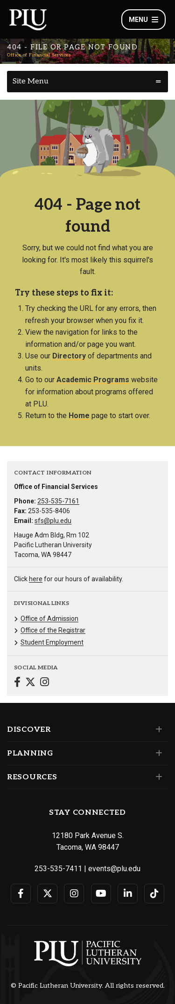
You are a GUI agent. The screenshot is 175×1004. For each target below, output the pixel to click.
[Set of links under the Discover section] (157, 729)
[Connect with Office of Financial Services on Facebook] (17, 683)
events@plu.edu (114, 868)
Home (79, 415)
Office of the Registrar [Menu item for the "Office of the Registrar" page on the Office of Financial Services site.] (53, 630)
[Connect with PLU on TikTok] (154, 893)
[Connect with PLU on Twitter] (47, 893)
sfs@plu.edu (53, 520)
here (35, 579)
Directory (69, 355)
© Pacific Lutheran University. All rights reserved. (88, 986)
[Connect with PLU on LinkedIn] (128, 893)
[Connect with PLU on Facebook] (21, 893)
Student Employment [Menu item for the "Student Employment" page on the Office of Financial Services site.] (52, 642)
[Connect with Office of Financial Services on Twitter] (30, 683)
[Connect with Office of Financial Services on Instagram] (44, 683)
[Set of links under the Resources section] (157, 777)
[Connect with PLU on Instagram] (74, 893)
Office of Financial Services (38, 55)
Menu (143, 19)
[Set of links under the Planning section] (157, 753)
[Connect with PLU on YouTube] (101, 893)
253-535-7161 (58, 501)
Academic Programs (92, 379)
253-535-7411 (58, 868)
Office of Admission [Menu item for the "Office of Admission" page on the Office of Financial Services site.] (49, 618)
